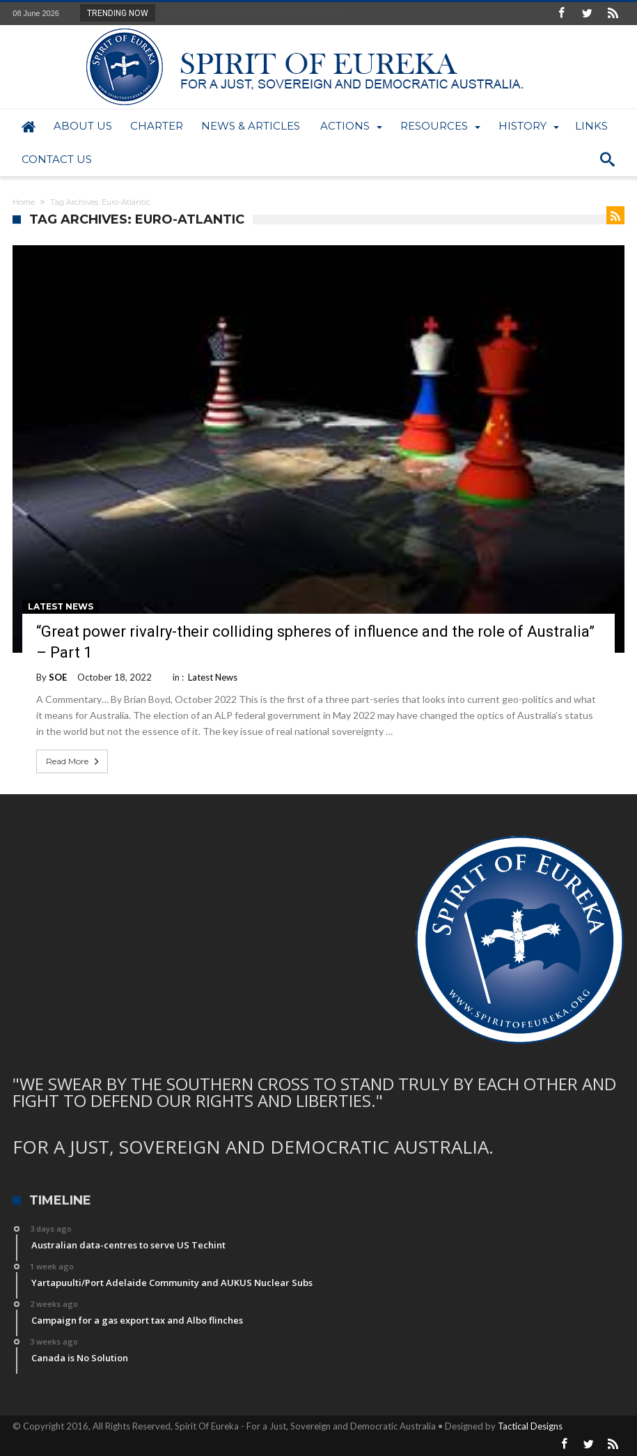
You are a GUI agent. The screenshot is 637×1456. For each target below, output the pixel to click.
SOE (58, 677)
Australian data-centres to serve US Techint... (251, 12)
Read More (74, 761)
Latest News (60, 606)
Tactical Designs (530, 1426)
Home (24, 202)
